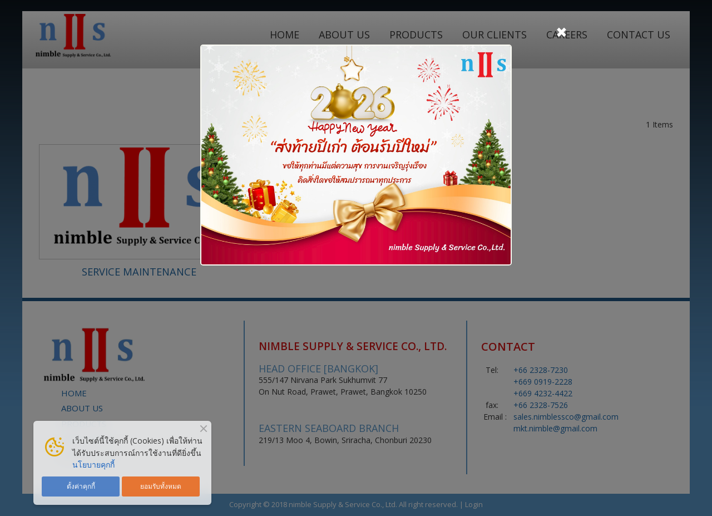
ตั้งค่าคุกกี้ (81, 485)
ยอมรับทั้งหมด (160, 485)
